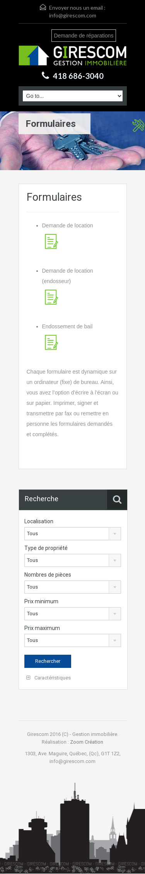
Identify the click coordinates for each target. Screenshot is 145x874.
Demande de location (67, 225)
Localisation (38, 521)
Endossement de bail (67, 326)
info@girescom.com (72, 15)
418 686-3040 (78, 75)
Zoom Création (86, 742)
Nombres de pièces (47, 575)
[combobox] (72, 533)
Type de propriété (46, 548)
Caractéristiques (48, 678)
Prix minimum (41, 601)
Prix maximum (42, 628)
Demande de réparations (83, 35)
